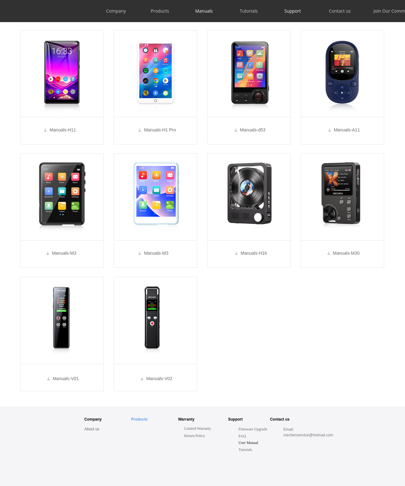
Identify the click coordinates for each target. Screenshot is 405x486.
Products (140, 419)
